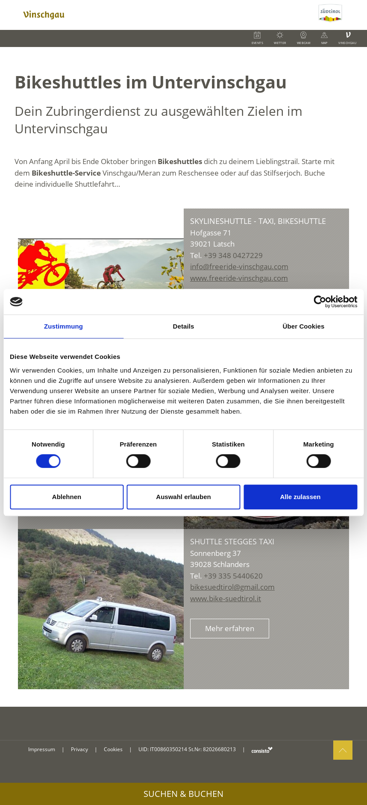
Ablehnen (66, 496)
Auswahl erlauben (183, 496)
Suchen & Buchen (183, 793)
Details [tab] (183, 326)
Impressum (41, 749)
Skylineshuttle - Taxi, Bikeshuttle (258, 221)
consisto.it (262, 750)
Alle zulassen (300, 496)
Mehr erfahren (229, 628)
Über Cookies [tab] (304, 326)
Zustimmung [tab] (63, 326)
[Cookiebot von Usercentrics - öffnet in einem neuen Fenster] (319, 301)
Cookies (113, 749)
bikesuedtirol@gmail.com (232, 587)
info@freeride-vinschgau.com (239, 266)
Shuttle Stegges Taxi (232, 541)
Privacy (79, 749)
